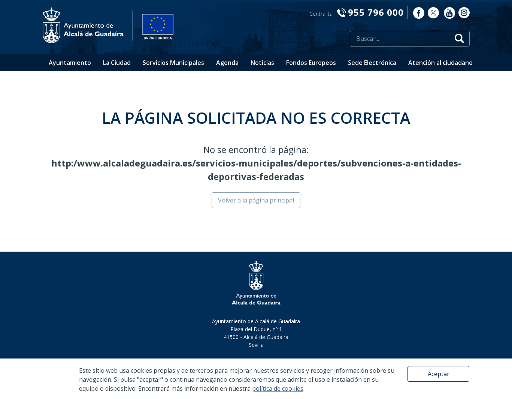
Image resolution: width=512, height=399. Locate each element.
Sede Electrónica (372, 62)
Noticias (262, 62)
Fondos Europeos (311, 62)
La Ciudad (117, 62)
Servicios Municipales (173, 62)
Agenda (227, 62)
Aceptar (438, 374)
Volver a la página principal (256, 200)
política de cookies (277, 388)
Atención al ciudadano (440, 62)
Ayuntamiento (70, 62)
